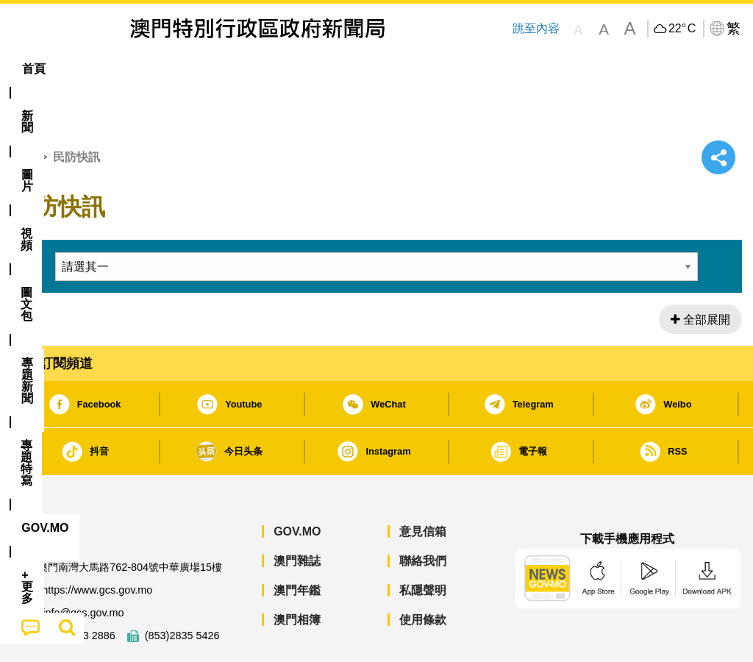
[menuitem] (86, 69)
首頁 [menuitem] (34, 69)
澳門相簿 (297, 575)
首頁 (23, 112)
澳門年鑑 (297, 545)
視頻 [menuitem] (195, 69)
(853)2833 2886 (77, 591)
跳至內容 (535, 28)
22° (682, 29)
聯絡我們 (422, 516)
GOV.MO (297, 486)
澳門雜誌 (297, 516)
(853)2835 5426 (182, 591)
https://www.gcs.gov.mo (97, 545)
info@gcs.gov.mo (83, 568)
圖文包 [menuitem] (253, 69)
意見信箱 (422, 486)
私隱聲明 (422, 545)
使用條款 (422, 575)
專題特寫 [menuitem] (398, 69)
